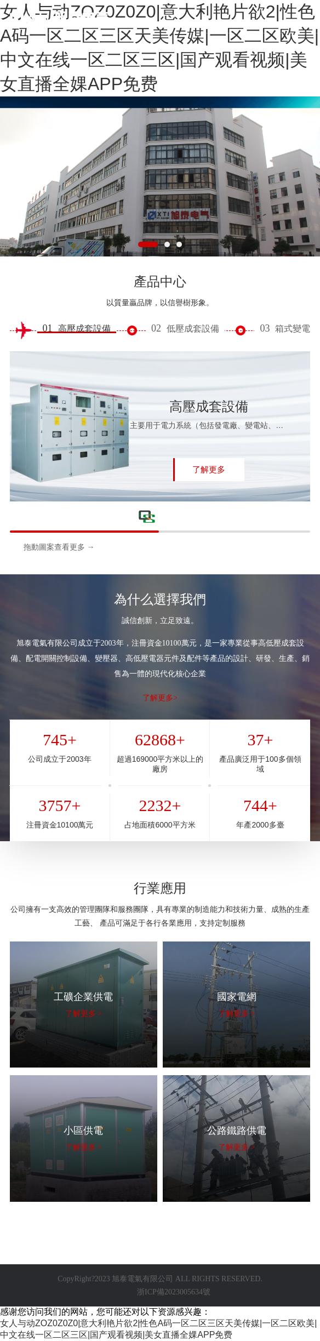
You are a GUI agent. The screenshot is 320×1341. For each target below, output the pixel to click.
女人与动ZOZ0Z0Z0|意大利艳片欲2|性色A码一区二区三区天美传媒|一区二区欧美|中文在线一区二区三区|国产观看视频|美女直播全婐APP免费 (159, 48)
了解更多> (160, 698)
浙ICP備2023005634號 (173, 1292)
